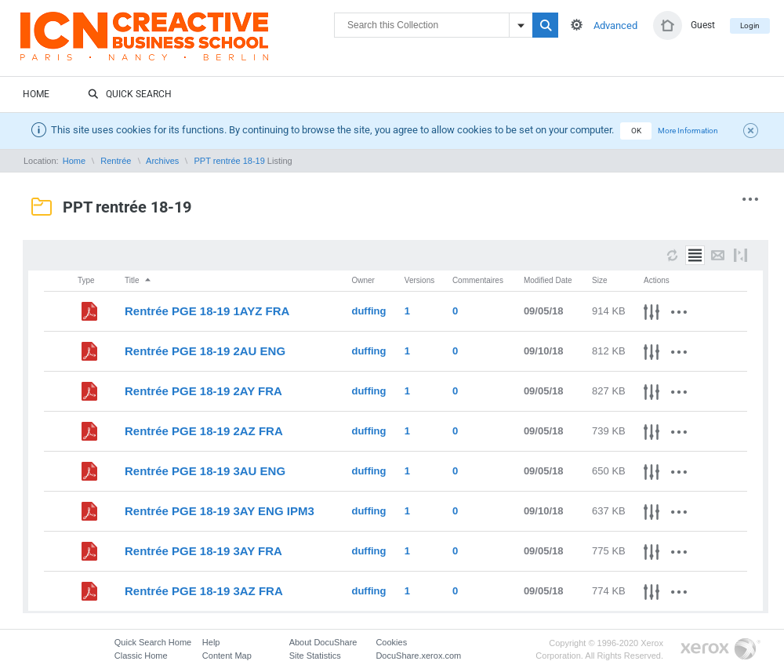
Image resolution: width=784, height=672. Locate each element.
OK (636, 130)
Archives (162, 160)
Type (86, 280)
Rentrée (115, 160)
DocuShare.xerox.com (418, 655)
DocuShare (177, 44)
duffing (368, 311)
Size (599, 280)
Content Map (227, 655)
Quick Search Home (152, 642)
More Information (688, 130)
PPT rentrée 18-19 (229, 160)
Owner (362, 280)
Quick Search (130, 95)
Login (750, 25)
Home (36, 94)
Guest (703, 25)
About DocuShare (323, 642)
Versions (419, 280)
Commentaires (477, 280)
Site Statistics (315, 655)
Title (138, 280)
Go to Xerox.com (720, 649)
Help (211, 642)
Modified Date (548, 280)
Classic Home (141, 655)
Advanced (615, 25)
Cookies (391, 642)
